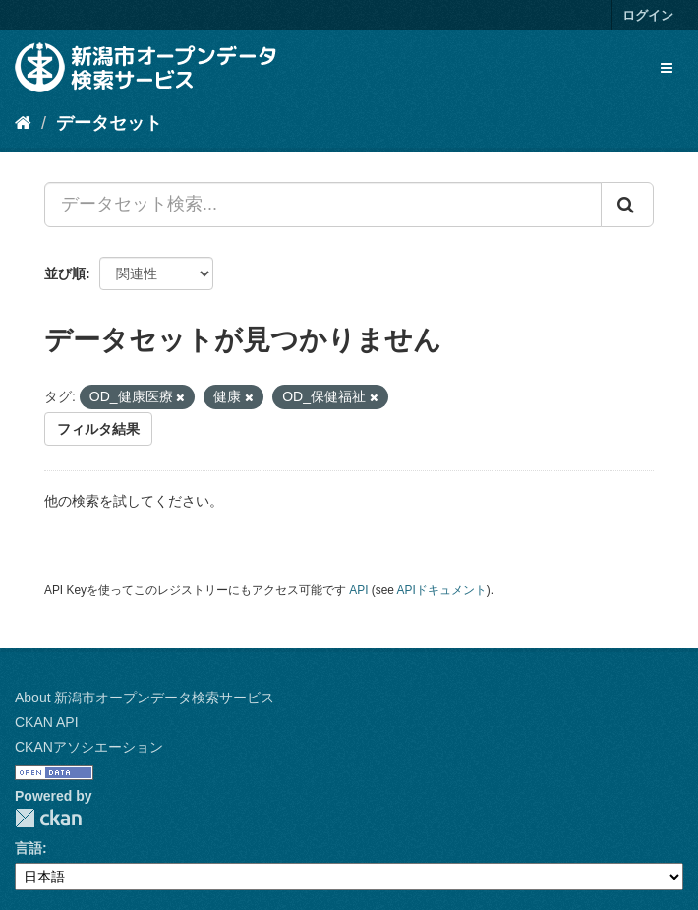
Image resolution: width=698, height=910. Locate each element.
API (358, 590)
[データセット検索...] (323, 204)
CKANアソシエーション (89, 747)
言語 (28, 848)
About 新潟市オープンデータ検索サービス (144, 697)
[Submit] (627, 204)
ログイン (647, 15)
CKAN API (47, 722)
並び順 (65, 273)
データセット (109, 123)
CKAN (48, 818)
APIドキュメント (442, 590)
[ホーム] (23, 123)
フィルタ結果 (98, 429)
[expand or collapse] (666, 68)
